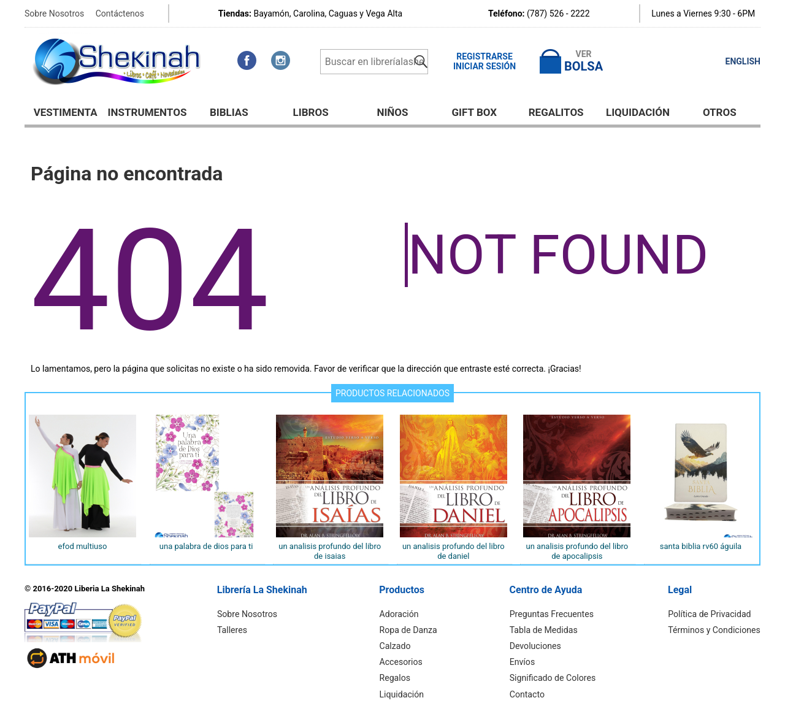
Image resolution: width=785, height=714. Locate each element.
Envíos (523, 662)
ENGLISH (743, 61)
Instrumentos (147, 112)
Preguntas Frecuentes (552, 614)
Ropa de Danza (408, 630)
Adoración (399, 614)
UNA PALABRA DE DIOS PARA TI (206, 546)
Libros (311, 112)
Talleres (233, 630)
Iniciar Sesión (484, 66)
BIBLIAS (229, 112)
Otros (720, 112)
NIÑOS (392, 112)
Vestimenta (66, 112)
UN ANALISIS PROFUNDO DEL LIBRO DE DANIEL (453, 551)
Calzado (396, 646)
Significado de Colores (553, 678)
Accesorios (401, 662)
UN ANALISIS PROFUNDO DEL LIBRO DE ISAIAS (329, 551)
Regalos (395, 678)
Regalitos (556, 112)
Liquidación (638, 112)
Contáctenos (120, 13)
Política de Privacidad (710, 614)
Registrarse (484, 56)
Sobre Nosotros (54, 13)
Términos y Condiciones (714, 630)
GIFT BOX (474, 112)
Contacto (528, 694)
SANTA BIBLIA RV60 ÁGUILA (700, 546)
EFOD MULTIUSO (82, 546)
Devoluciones (536, 646)
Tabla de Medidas (544, 630)
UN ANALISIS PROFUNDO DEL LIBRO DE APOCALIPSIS (577, 551)
